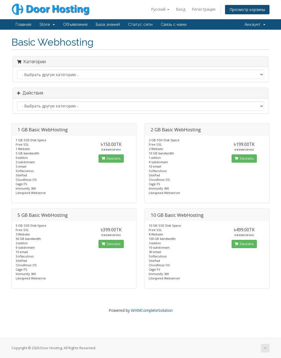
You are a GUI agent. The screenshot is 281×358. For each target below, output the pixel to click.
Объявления (75, 24)
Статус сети (140, 24)
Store (47, 24)
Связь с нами (174, 24)
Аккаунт (255, 24)
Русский (160, 9)
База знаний (108, 24)
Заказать (111, 158)
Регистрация (203, 9)
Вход (180, 9)
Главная (23, 24)
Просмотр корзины (247, 9)
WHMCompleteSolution (152, 310)
